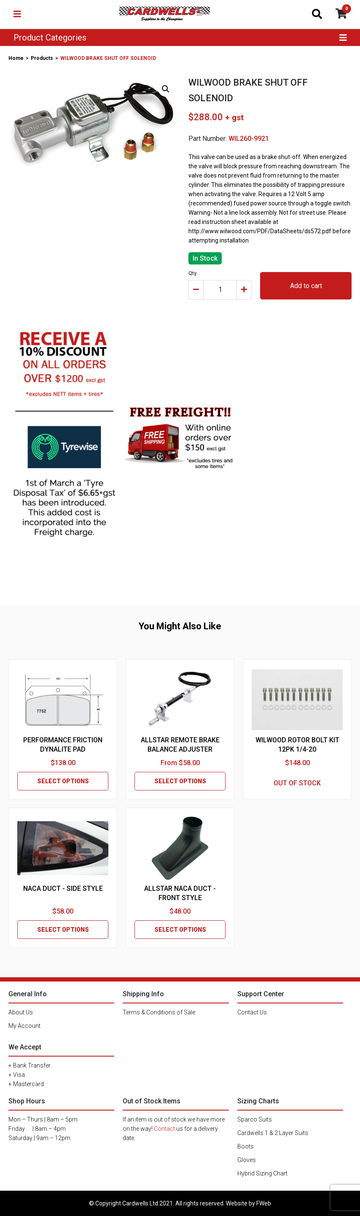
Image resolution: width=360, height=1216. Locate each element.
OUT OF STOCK (297, 783)
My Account (24, 1025)
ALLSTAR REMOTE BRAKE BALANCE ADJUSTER (180, 744)
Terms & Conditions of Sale (159, 1012)
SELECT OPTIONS (63, 781)
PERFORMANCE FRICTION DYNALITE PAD (62, 744)
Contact (164, 1128)
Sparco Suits (254, 1119)
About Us (20, 1012)
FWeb (263, 1203)
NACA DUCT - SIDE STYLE (63, 888)
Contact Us (252, 1012)
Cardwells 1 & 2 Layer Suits (272, 1133)
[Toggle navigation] (17, 14)
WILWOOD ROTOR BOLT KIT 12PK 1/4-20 (297, 744)
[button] (165, 89)
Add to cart (306, 286)
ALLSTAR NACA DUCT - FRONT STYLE (180, 893)
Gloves (246, 1160)
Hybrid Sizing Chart (262, 1173)
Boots (245, 1146)
